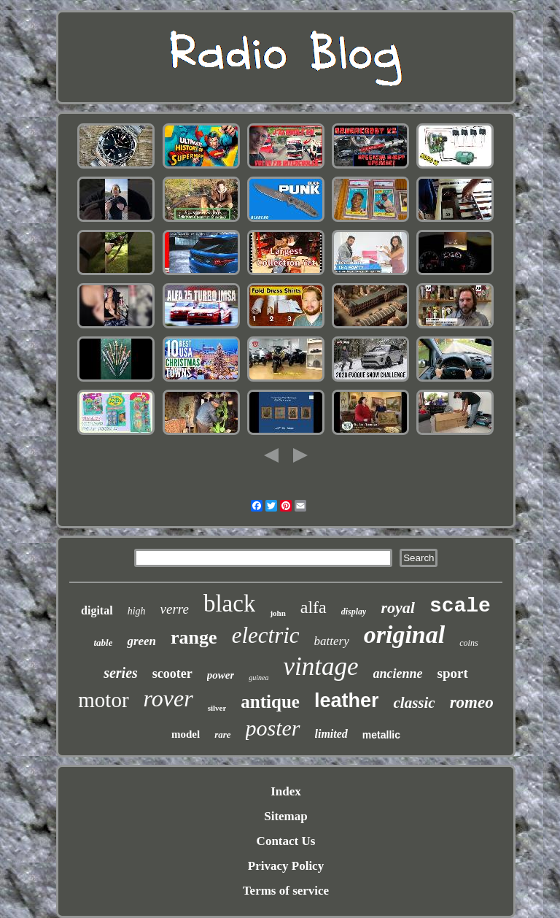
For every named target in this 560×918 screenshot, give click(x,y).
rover (168, 698)
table (102, 642)
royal (397, 607)
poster (273, 728)
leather (346, 700)
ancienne (398, 673)
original (404, 634)
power (221, 675)
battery (331, 641)
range (194, 637)
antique (270, 701)
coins (468, 643)
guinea (258, 678)
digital (97, 610)
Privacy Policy (286, 866)
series (121, 673)
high (137, 611)
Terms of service (286, 891)
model (185, 734)
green (141, 641)
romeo (472, 702)
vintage (321, 666)
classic (414, 702)
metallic (381, 735)
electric (266, 635)
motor (103, 699)
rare (222, 734)
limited (331, 734)
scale (460, 606)
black (229, 603)
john (277, 613)
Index (286, 791)
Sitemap (286, 816)
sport (453, 673)
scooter (172, 673)
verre (174, 609)
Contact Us (286, 841)
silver (217, 707)
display (354, 611)
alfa (313, 607)
